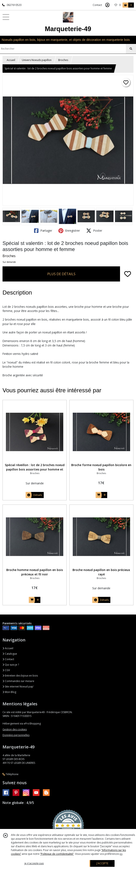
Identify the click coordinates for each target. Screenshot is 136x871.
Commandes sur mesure (18, 681)
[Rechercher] (131, 49)
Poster (94, 230)
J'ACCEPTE (102, 863)
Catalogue (10, 654)
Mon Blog (9, 692)
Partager (43, 230)
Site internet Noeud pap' (18, 686)
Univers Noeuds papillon (36, 60)
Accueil (11, 60)
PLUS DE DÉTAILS (61, 274)
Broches (63, 60)
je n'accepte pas (34, 863)
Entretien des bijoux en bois (20, 675)
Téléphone (10, 774)
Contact (97, 5)
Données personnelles (16, 735)
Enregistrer (69, 230)
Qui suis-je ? (11, 664)
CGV (6, 670)
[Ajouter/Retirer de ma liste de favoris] (127, 274)
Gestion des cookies (15, 729)
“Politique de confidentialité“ (57, 854)
